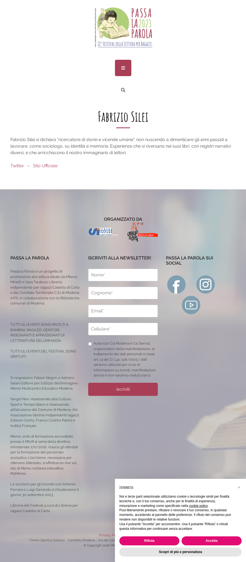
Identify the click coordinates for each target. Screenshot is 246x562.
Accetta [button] (211, 541)
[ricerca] (123, 90)
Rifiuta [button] (149, 541)
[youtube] (191, 305)
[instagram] (205, 284)
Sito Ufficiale (45, 165)
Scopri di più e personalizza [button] (180, 552)
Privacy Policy (110, 535)
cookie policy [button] (198, 506)
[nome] (123, 275)
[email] (123, 311)
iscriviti (123, 389)
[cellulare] (123, 329)
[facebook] (176, 284)
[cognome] (123, 293)
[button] (239, 487)
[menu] (123, 68)
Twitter (17, 165)
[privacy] (90, 344)
